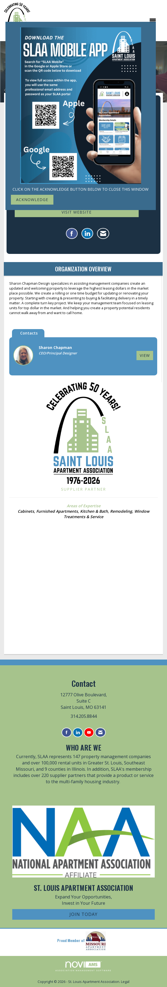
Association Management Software (84, 966)
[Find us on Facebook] (67, 732)
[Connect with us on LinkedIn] (78, 732)
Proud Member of (81, 940)
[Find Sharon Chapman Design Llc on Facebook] (72, 233)
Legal (125, 981)
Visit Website (77, 212)
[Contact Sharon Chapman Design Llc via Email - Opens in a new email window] (103, 233)
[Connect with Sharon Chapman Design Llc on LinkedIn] (87, 233)
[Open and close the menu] (96, 20)
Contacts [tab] (29, 333)
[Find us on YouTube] (89, 732)
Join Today (83, 914)
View (145, 355)
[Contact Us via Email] (100, 732)
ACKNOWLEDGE (32, 199)
